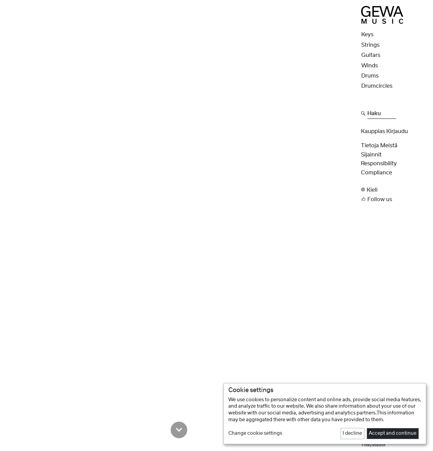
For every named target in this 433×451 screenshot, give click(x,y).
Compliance (376, 172)
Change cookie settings (255, 433)
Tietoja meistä (379, 145)
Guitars (370, 55)
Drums (370, 76)
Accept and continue (392, 433)
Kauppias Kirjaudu (384, 131)
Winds (369, 65)
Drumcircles (376, 86)
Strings (370, 45)
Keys (367, 34)
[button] (395, 190)
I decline (352, 433)
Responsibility (379, 163)
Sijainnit (371, 154)
